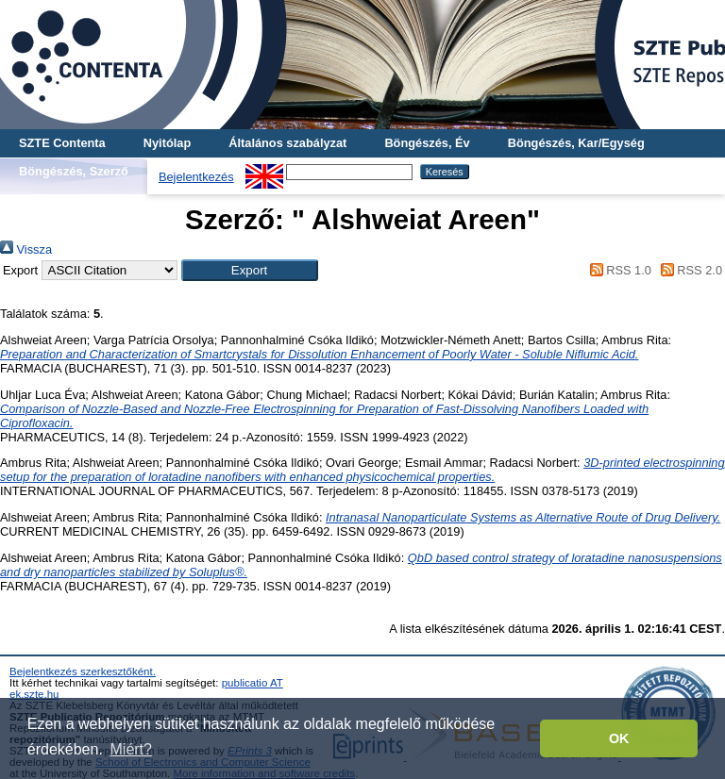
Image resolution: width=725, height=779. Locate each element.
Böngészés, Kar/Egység (576, 143)
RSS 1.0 (617, 270)
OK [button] (619, 738)
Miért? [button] (131, 749)
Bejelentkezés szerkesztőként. (82, 671)
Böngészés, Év (426, 143)
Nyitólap (167, 143)
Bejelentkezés (196, 177)
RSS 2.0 (688, 270)
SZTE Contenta (62, 143)
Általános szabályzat (287, 143)
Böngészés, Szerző (73, 171)
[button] (249, 270)
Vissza (26, 249)
